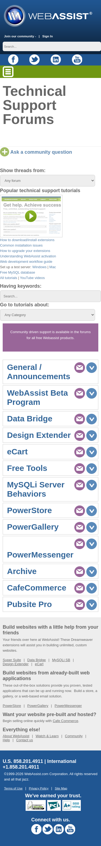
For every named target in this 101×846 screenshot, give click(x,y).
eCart (39, 664)
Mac (52, 267)
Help (6, 740)
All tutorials (8, 278)
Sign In (47, 36)
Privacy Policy (38, 788)
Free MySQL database (17, 272)
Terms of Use (13, 788)
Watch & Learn (47, 736)
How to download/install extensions (27, 240)
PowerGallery (37, 706)
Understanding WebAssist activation (28, 256)
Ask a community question (36, 152)
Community (74, 736)
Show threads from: (23, 170)
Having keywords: (20, 286)
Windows (39, 267)
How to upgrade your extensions (25, 251)
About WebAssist (16, 736)
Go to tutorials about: (24, 304)
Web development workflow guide (26, 262)
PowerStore (12, 706)
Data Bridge (36, 660)
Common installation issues (21, 245)
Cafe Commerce (65, 721)
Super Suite (12, 660)
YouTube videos (32, 278)
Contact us (24, 740)
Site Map (61, 788)
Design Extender (16, 664)
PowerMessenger (68, 706)
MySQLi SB (61, 660)
